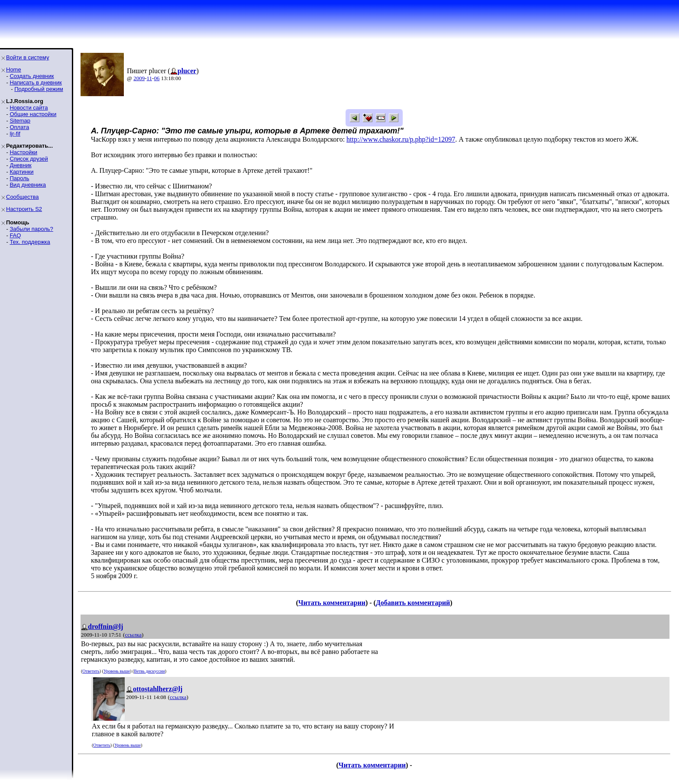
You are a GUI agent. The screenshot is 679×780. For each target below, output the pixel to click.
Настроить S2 (24, 209)
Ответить (90, 671)
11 (149, 78)
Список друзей (29, 158)
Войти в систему (27, 57)
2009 (139, 78)
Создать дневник (32, 76)
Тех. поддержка (30, 242)
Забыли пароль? (31, 229)
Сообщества (22, 197)
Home (13, 69)
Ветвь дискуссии (149, 671)
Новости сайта (29, 107)
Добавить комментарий (413, 602)
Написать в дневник (35, 82)
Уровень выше (116, 671)
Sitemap (20, 120)
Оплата (19, 127)
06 (156, 78)
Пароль (19, 178)
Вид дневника (28, 184)
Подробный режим (38, 89)
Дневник (20, 165)
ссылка (133, 634)
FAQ (15, 235)
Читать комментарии (331, 602)
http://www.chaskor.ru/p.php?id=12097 (400, 139)
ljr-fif (15, 133)
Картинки (21, 171)
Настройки (23, 152)
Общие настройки (33, 114)
